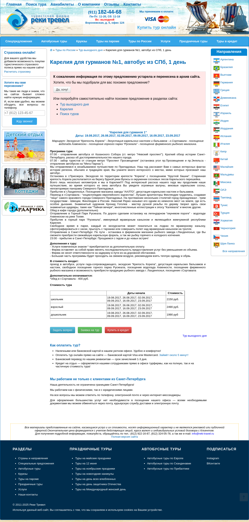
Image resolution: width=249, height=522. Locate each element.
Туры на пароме (28, 479)
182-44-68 (104, 12)
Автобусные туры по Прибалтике (168, 468)
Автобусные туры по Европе (165, 458)
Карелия (66, 109)
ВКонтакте (213, 463)
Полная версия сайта (124, 436)
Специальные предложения (36, 463)
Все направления (234, 251)
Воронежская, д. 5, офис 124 (104, 22)
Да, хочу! (62, 89)
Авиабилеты (62, 4)
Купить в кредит (118, 330)
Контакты (132, 4)
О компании (89, 4)
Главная (14, 4)
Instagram (213, 458)
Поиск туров (69, 114)
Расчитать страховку (17, 71)
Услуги (22, 489)
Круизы (23, 473)
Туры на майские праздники (93, 458)
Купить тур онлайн (156, 27)
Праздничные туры (30, 484)
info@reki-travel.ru (203, 433)
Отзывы (112, 4)
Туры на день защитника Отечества (98, 484)
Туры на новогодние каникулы (94, 473)
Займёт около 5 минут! (173, 355)
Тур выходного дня (74, 104)
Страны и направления (33, 458)
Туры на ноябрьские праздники (95, 468)
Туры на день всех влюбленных (95, 479)
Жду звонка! (24, 121)
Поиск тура (36, 4)
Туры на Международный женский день (100, 489)
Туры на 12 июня (86, 463)
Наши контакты (28, 494)
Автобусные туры (29, 468)
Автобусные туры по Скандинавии (169, 463)
